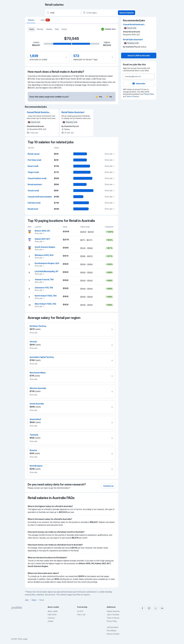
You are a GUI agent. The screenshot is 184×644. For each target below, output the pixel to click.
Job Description (112, 627)
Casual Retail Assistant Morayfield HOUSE (39, 112)
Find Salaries (111, 631)
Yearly (31, 29)
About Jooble (53, 611)
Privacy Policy (149, 94)
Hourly (64, 29)
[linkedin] (162, 608)
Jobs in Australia (113, 615)
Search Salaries (126, 13)
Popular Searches (113, 611)
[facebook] (142, 608)
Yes (99, 96)
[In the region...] (99, 12)
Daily (57, 29)
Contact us (108, 486)
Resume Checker (113, 634)
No (109, 96)
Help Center (52, 615)
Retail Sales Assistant (72, 112)
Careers (50, 621)
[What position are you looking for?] (63, 12)
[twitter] (155, 608)
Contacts (51, 618)
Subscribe (138, 83)
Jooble (24, 639)
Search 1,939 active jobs (139, 55)
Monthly (40, 29)
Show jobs (110, 154)
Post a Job (81, 615)
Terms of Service (132, 96)
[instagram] (149, 608)
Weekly (49, 29)
